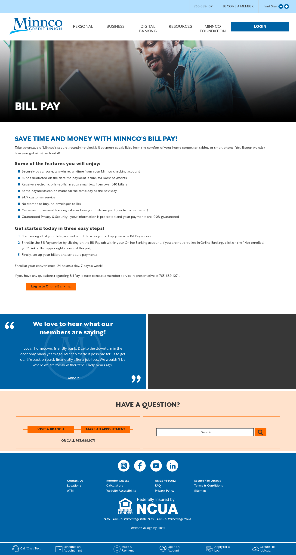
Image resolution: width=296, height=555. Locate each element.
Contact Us (75, 481)
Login (260, 27)
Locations (74, 485)
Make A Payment (124, 548)
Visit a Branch (50, 429)
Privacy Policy (164, 491)
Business (115, 30)
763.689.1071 (85, 441)
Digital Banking (148, 31)
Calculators (114, 485)
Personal (83, 30)
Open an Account (169, 548)
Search (260, 432)
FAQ (158, 485)
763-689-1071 (203, 6)
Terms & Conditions (208, 485)
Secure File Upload (208, 481)
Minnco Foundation (213, 29)
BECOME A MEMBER (238, 6)
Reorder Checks (117, 481)
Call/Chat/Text (25, 548)
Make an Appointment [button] (105, 429)
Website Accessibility (121, 491)
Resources (180, 30)
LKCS (161, 528)
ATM (70, 491)
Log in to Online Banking (51, 286)
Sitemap (200, 491)
